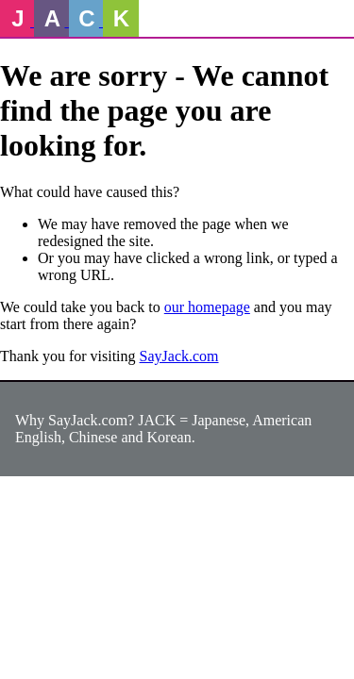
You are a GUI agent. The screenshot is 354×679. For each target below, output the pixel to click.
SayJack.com (179, 356)
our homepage (207, 307)
